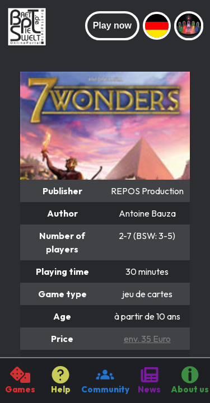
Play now (112, 25)
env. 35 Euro (147, 338)
